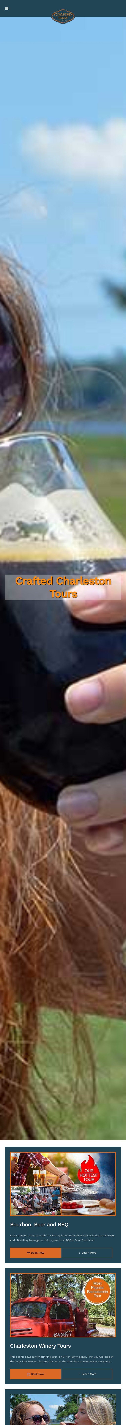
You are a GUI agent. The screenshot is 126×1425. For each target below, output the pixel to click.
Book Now (35, 1253)
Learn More (87, 1253)
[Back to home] (63, 16)
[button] (6, 8)
